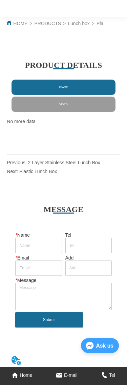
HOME (20, 23)
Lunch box (79, 23)
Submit (49, 319)
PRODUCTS (48, 23)
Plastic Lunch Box (38, 171)
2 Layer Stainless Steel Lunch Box (64, 162)
